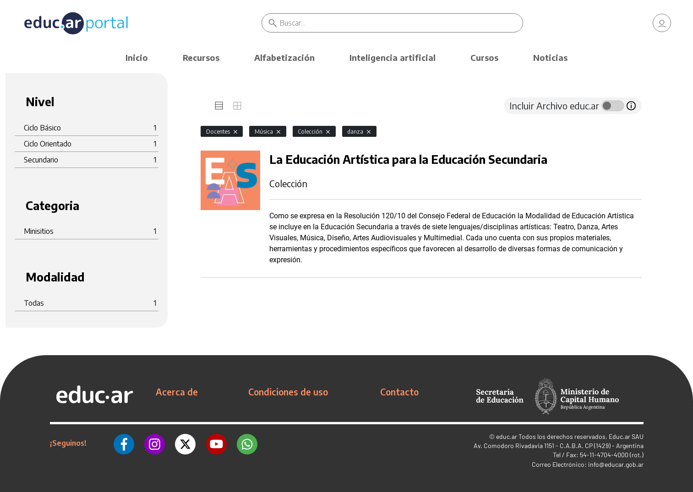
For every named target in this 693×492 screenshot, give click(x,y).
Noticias (550, 57)
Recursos (201, 57)
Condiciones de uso (288, 391)
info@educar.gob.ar (616, 464)
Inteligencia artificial (392, 57)
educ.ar (506, 436)
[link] (662, 23)
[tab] (219, 105)
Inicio (137, 57)
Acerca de (177, 391)
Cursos (484, 57)
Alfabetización (284, 57)
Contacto (399, 391)
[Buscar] (401, 23)
